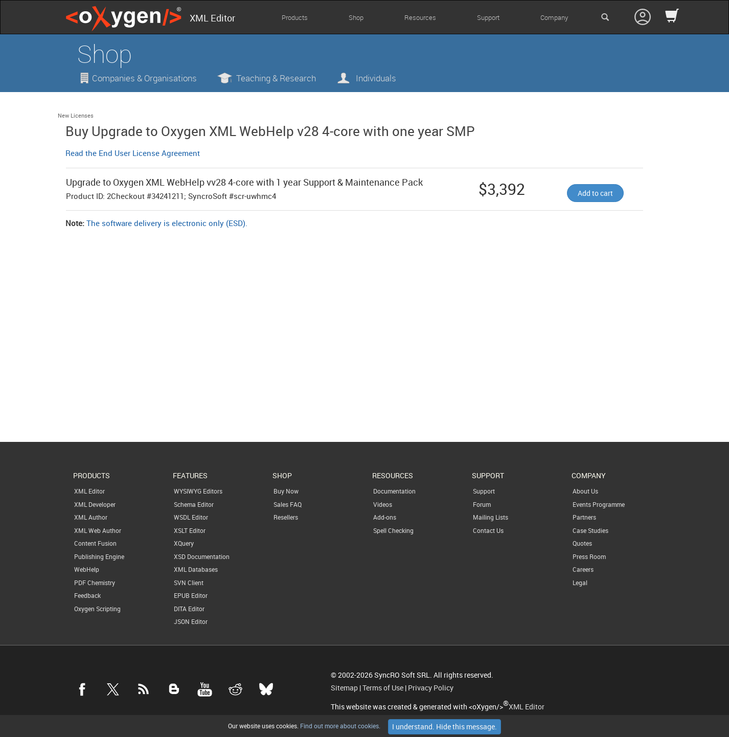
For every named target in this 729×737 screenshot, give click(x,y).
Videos (382, 504)
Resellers (286, 517)
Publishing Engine (99, 556)
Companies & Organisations (144, 78)
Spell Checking (393, 530)
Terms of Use (382, 688)
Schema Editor (194, 504)
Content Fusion (95, 543)
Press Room (589, 556)
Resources (420, 17)
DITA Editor (189, 609)
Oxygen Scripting (97, 609)
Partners (584, 517)
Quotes (582, 543)
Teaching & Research (276, 78)
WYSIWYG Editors (198, 491)
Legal (580, 582)
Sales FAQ (288, 504)
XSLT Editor (190, 530)
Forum (482, 504)
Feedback (87, 595)
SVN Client (188, 582)
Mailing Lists (490, 517)
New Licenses (76, 115)
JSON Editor (191, 621)
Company (554, 17)
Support (488, 17)
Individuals (376, 78)
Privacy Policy (430, 688)
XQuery (184, 543)
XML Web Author (97, 530)
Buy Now (286, 491)
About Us (585, 491)
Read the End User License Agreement (132, 153)
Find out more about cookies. (339, 726)
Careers (583, 569)
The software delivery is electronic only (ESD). (166, 223)
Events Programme (599, 504)
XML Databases (196, 569)
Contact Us (488, 530)
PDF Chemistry (94, 582)
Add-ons (384, 517)
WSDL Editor (191, 517)
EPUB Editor (191, 595)
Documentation (394, 491)
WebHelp (86, 569)
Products (295, 17)
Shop (356, 17)
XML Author (90, 517)
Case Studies (590, 530)
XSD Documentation (202, 556)
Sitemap (344, 688)
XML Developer (95, 504)
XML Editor (89, 491)
